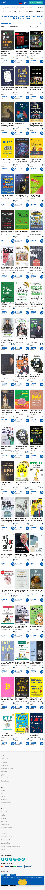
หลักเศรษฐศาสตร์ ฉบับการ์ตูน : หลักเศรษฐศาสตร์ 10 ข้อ (21, 268)
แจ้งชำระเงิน (4, 821)
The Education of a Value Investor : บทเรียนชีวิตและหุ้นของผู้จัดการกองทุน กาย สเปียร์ (22, 519)
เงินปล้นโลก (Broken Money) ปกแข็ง (36, 375)
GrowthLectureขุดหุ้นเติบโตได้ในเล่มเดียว (7, 411)
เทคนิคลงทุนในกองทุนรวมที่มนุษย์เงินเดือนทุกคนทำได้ (7, 196)
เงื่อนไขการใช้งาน (5, 843)
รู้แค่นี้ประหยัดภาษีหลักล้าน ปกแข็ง (21, 699)
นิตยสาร (21, 11)
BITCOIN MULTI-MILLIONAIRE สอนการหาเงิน (7, 699)
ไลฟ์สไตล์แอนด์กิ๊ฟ (6, 803)
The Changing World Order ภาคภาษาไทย (7, 232)
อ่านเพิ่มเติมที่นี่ (23, 879)
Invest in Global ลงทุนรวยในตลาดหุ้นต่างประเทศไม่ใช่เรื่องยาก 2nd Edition (22, 663)
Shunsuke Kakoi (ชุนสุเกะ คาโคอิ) (7, 271)
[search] (2, 7)
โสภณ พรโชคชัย (18, 630)
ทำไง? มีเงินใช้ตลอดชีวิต (21, 339)
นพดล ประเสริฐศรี (19, 414)
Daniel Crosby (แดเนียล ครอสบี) (22, 594)
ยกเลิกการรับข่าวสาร (6, 828)
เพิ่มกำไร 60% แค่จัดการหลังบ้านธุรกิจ (7, 304)
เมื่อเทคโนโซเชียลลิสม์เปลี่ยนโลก (7, 591)
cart (25, 3)
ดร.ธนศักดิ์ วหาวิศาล (5, 91)
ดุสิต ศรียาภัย (4, 55)
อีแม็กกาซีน (29, 11)
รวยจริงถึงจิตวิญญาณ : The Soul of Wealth (21, 591)
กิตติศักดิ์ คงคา (4, 414)
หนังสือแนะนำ (4, 765)
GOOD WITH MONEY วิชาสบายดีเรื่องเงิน (7, 663)
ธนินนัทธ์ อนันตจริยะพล (20, 163)
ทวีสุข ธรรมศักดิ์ (4, 127)
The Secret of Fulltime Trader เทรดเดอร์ (6, 52)
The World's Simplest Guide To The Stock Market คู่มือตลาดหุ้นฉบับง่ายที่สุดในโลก (36, 304)
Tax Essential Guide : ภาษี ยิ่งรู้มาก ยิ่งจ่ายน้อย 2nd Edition (8, 627)
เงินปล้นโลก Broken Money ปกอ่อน (21, 447)
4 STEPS (3, 375)
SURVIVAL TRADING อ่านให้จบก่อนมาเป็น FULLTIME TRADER (36, 699)
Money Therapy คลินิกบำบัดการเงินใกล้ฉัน (8, 88)
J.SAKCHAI (17, 235)
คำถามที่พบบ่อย (5, 825)
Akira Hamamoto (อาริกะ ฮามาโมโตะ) (36, 522)
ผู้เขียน (3, 775)
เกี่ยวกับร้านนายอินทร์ (7, 837)
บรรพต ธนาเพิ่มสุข (19, 342)
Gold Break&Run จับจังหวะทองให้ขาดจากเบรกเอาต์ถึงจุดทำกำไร (36, 411)
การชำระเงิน (4, 815)
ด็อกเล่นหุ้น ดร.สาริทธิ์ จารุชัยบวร (36, 127)
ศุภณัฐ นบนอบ (33, 55)
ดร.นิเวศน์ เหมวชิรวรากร (6, 342)
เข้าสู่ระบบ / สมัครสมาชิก (36, 3)
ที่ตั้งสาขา (3, 849)
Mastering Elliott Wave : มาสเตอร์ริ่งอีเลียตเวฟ (36, 268)
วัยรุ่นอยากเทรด (19, 124)
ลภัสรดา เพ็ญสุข (33, 163)
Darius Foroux (33, 558)
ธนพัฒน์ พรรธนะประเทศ (6, 306)
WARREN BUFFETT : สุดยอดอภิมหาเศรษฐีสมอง (21, 555)
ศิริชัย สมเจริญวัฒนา (5, 558)
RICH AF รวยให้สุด (35, 483)
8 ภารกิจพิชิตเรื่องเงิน (21, 734)
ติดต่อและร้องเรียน (6, 840)
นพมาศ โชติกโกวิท (19, 199)
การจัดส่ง (3, 818)
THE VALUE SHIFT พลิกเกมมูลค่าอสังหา (6, 555)
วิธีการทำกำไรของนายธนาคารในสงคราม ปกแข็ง (7, 124)
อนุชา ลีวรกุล (3, 701)
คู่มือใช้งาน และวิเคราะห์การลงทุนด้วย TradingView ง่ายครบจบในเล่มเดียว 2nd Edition (36, 447)
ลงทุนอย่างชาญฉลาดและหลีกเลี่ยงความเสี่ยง (36, 88)
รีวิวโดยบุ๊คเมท (5, 781)
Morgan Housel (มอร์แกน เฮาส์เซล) (21, 306)
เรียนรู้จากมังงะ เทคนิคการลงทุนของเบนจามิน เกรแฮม (21, 375)
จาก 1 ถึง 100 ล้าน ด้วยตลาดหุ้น (21, 411)
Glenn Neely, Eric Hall (35, 270)
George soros (33, 594)
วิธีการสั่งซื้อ (4, 812)
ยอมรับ (22, 882)
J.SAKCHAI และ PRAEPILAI (36, 701)
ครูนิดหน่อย (3, 486)
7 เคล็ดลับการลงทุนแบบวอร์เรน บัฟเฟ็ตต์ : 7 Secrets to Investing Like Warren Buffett (36, 663)
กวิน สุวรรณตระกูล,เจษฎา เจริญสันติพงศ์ (21, 666)
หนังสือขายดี (4, 759)
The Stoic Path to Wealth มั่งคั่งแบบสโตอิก (36, 555)
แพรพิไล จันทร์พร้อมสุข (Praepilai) (6, 450)
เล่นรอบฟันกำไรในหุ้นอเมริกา (6, 447)
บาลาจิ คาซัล (32, 91)
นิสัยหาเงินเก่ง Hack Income (6, 483)
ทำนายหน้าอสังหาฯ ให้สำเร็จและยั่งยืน (21, 627)
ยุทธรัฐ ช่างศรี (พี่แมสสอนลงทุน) (35, 235)
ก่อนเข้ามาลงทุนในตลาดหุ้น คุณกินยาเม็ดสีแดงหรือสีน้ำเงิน (7, 340)
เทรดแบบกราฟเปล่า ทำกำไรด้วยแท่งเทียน (36, 160)
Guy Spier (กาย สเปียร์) (20, 522)
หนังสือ (9, 11)
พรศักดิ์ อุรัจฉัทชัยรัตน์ (20, 91)
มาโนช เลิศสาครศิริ (5, 199)
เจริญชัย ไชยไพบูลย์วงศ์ (35, 737)
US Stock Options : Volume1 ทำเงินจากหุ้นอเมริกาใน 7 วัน (22, 196)
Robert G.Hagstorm (20, 558)
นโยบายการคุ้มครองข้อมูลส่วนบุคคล (11, 846)
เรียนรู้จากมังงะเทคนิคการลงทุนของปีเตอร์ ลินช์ (7, 268)
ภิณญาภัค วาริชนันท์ (5, 163)
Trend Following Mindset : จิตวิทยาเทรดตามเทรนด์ (8, 519)
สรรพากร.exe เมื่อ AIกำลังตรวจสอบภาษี (21, 160)
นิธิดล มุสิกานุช (18, 127)
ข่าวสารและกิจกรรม (6, 778)
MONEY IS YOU (5, 159)
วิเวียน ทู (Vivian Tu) (34, 486)
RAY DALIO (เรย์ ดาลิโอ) (20, 55)
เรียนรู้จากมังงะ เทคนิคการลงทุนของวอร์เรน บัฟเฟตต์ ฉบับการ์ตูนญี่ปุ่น (36, 519)
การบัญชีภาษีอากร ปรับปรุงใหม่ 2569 (35, 196)
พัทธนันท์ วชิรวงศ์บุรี (34, 630)
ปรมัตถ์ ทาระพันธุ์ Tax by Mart (7, 630)
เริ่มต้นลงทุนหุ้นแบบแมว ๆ (36, 627)
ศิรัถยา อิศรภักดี (18, 486)
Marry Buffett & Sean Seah (36, 665)
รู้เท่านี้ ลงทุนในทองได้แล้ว (21, 88)
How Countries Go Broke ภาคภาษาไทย (21, 52)
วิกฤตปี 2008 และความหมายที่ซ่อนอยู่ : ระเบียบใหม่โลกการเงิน (36, 591)
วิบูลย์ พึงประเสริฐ (33, 342)
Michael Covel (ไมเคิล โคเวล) (7, 522)
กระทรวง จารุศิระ (4, 378)
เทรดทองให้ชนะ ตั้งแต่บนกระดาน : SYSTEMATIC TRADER (36, 232)
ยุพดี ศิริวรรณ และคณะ (35, 199)
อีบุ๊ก (15, 11)
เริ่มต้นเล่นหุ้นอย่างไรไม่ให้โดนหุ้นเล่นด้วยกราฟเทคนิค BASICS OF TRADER (36, 124)
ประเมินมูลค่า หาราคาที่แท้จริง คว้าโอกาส (35, 52)
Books (2, 58)
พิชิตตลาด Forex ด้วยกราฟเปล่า (21, 232)
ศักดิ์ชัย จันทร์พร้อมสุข (34, 414)
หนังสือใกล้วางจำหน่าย (7, 768)
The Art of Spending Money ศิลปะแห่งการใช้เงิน (22, 304)
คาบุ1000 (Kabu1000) (20, 378)
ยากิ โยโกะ (17, 737)
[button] (13, 61)
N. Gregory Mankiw (20, 270)
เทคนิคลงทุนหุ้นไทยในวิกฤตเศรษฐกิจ (36, 734)
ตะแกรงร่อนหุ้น (34, 339)
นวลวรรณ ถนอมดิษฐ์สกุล (21, 701)
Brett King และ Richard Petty (6, 594)
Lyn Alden (32, 378)
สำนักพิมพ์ (4, 772)
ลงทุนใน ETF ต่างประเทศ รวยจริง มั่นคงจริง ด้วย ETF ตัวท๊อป (8, 734)
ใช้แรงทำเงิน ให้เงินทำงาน (20, 483)
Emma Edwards (5, 665)
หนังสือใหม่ (4, 762)
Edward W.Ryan (33, 306)
